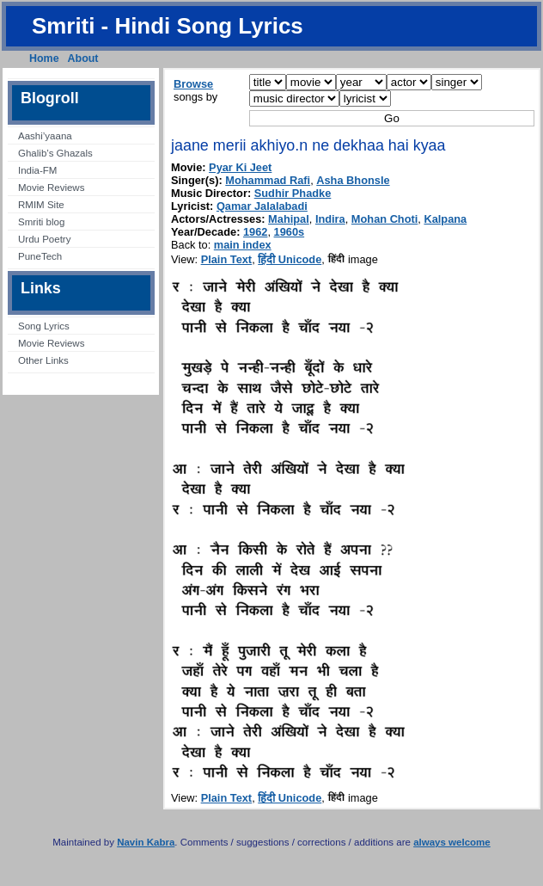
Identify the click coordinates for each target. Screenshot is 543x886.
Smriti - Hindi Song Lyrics (167, 26)
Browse (193, 83)
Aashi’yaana (45, 136)
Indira (330, 218)
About (83, 58)
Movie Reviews (51, 187)
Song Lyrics (44, 326)
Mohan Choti (384, 218)
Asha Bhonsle (352, 180)
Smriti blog (41, 222)
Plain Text (227, 259)
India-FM (37, 170)
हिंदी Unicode (289, 259)
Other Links (43, 360)
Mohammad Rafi (267, 180)
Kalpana (445, 218)
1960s (289, 231)
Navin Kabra (145, 842)
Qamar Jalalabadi (262, 206)
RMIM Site (41, 205)
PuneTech (40, 256)
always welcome (452, 842)
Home (44, 58)
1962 (255, 231)
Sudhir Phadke (293, 193)
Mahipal (288, 218)
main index (243, 244)
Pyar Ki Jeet (240, 167)
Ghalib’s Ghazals (55, 153)
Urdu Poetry (44, 239)
